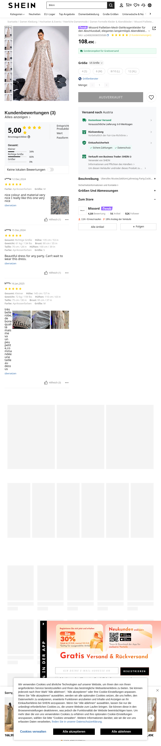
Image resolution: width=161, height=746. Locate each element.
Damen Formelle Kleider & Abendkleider (111, 21)
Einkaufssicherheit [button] (98, 142)
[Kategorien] (17, 14)
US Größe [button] (96, 62)
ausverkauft (111, 97)
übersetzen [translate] (10, 205)
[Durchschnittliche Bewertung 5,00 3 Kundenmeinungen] (131, 35)
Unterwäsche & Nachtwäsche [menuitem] (139, 14)
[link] (128, 5)
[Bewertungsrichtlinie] (19, 136)
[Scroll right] (150, 14)
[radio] (84, 71)
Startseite (12, 21)
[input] (91, 670)
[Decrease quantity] (92, 85)
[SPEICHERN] (151, 97)
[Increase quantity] (106, 85)
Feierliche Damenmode (75, 21)
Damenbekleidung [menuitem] (88, 14)
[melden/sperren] (67, 219)
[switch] (50, 169)
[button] (76, 5)
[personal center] (121, 5)
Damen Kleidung (28, 21)
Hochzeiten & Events (50, 21)
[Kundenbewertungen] (37, 114)
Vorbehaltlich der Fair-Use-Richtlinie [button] (107, 135)
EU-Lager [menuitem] (49, 14)
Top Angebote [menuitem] (67, 14)
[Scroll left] (145, 14)
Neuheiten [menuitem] (35, 14)
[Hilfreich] (46, 219)
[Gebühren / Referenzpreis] (95, 42)
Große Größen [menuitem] (111, 14)
